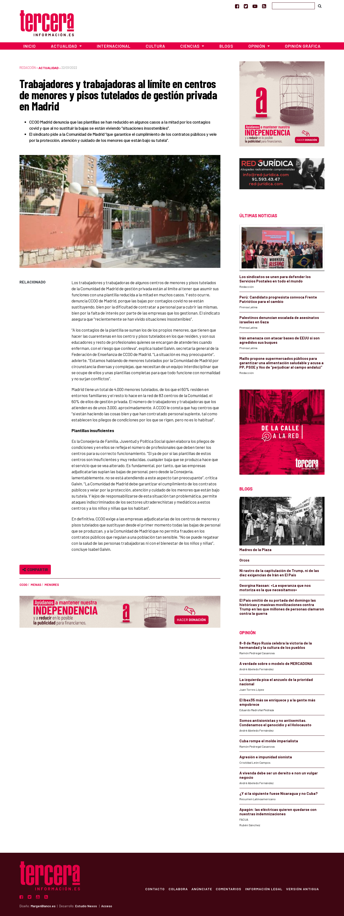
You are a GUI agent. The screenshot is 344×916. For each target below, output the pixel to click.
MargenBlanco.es (43, 906)
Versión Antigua (302, 889)
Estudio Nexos (86, 906)
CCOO (23, 585)
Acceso (106, 906)
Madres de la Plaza (255, 549)
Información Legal (263, 889)
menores (52, 585)
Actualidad (48, 68)
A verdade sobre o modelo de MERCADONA (275, 663)
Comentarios (228, 889)
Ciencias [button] (190, 46)
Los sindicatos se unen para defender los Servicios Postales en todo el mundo (275, 278)
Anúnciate (201, 889)
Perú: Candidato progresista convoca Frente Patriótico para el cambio (278, 299)
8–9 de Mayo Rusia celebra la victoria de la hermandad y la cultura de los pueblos (275, 645)
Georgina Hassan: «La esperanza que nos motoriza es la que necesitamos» (275, 587)
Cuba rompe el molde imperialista (268, 741)
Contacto (154, 889)
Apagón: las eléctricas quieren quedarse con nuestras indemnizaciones (278, 811)
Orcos (244, 560)
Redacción (27, 68)
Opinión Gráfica (303, 46)
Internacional (113, 46)
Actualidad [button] (64, 46)
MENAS (36, 585)
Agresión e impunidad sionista (265, 757)
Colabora (177, 889)
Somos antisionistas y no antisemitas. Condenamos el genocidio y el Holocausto (275, 722)
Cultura (155, 46)
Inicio (29, 46)
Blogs (226, 46)
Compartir (35, 569)
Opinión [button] (257, 46)
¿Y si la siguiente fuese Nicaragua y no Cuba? (278, 793)
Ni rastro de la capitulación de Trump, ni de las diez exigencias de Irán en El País (279, 572)
